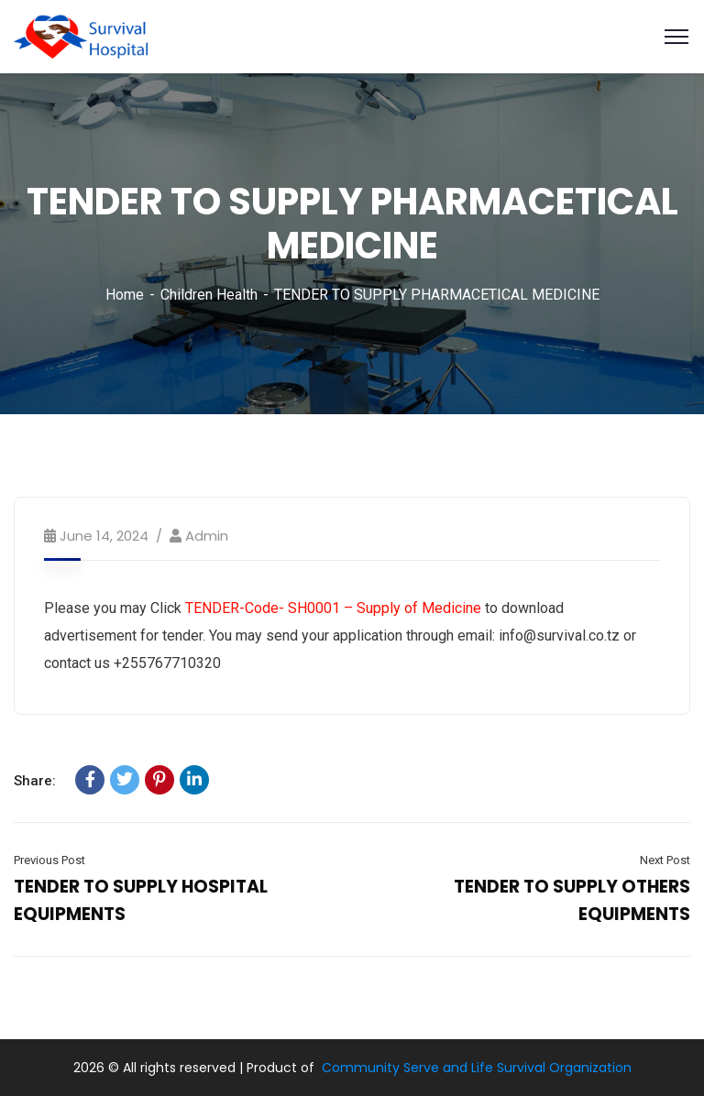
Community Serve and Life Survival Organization (477, 1067)
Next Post (665, 860)
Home (124, 294)
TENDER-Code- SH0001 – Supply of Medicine (333, 608)
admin (206, 535)
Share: (35, 781)
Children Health (209, 294)
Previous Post (49, 860)
